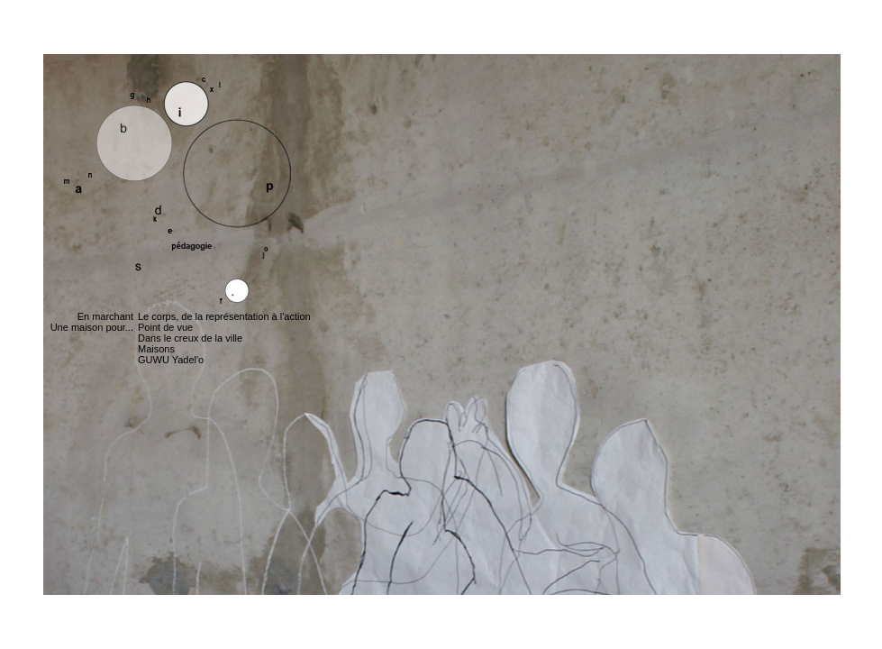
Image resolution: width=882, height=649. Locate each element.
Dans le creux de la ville (190, 338)
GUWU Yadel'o (171, 359)
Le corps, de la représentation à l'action (224, 316)
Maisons (156, 348)
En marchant (105, 316)
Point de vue (165, 327)
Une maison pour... (91, 327)
